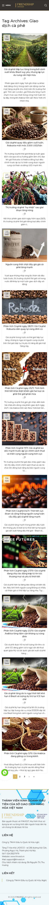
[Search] (45, 5)
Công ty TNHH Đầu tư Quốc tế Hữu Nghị (26, 880)
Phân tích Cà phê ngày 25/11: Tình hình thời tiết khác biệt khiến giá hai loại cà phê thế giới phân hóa (24, 391)
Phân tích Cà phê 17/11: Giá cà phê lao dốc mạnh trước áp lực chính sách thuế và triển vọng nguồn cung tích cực (24, 451)
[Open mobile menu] (6, 5)
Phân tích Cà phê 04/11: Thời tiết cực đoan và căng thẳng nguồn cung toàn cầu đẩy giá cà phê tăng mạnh (24, 514)
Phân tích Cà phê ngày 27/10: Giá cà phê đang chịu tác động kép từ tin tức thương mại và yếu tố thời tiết (24, 573)
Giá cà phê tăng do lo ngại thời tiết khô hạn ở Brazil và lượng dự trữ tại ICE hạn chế (24, 696)
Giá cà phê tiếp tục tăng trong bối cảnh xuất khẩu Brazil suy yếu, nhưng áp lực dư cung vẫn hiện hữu (24, 72)
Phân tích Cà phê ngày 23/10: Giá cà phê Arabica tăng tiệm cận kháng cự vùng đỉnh (24, 633)
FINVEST (19, 897)
